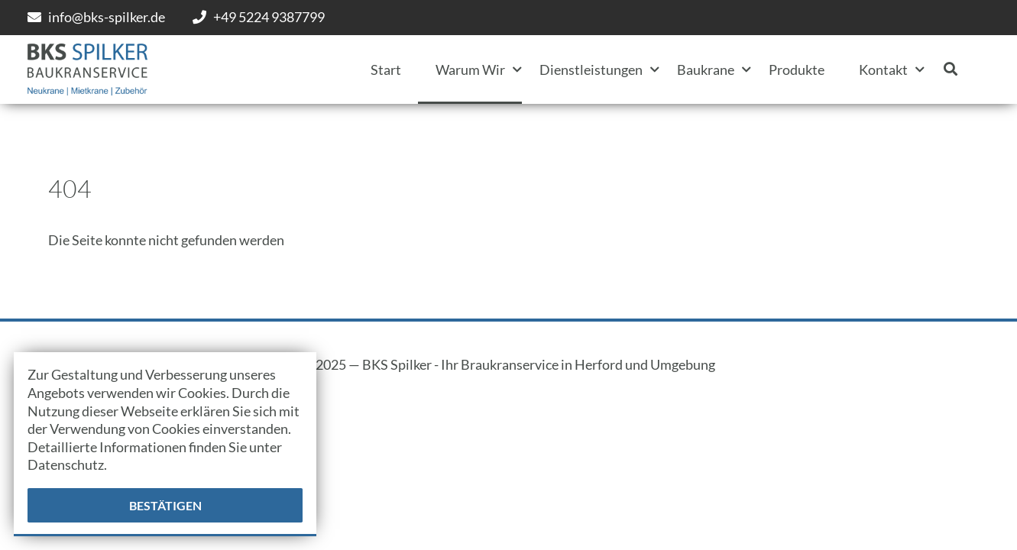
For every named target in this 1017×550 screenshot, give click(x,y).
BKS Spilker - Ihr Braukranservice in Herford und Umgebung (538, 364)
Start (386, 69)
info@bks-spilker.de (106, 16)
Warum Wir (470, 69)
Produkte (796, 69)
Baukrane (705, 69)
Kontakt (883, 69)
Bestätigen (165, 505)
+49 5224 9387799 (269, 16)
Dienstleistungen (591, 69)
